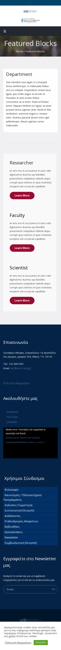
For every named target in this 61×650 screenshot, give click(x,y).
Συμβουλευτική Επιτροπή (21, 543)
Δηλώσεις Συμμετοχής (19, 505)
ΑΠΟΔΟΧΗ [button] (41, 642)
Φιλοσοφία (11, 490)
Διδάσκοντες (12, 516)
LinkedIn (12, 422)
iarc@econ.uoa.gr (20, 368)
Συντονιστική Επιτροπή (19, 510)
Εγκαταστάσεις (14, 532)
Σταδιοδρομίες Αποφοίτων (21, 521)
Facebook (12, 412)
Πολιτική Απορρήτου (16, 383)
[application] (30, 443)
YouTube (12, 417)
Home (19, 51)
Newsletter (11, 537)
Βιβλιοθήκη (12, 526)
